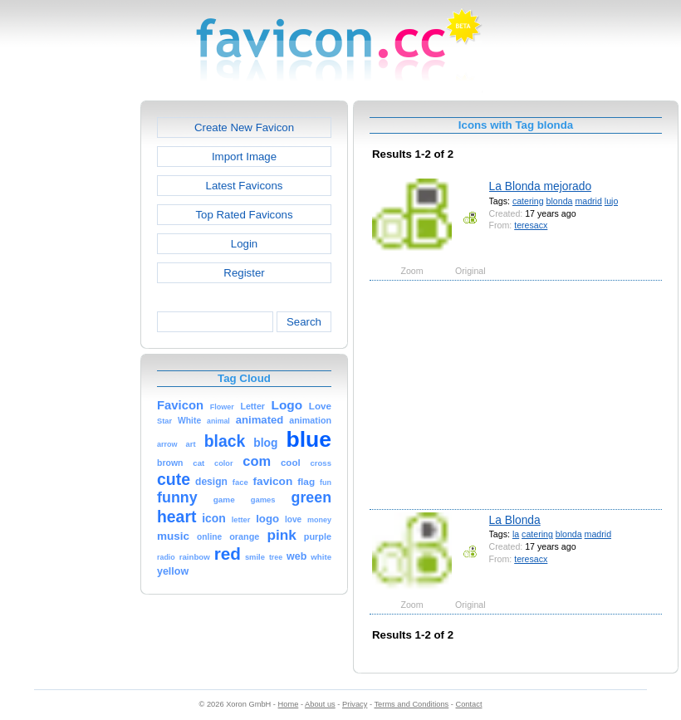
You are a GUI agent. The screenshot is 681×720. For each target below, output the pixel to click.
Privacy (354, 704)
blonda (559, 201)
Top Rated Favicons (243, 214)
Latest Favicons (244, 185)
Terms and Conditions (411, 704)
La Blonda (515, 520)
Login (244, 244)
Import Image (244, 156)
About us (320, 704)
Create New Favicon (244, 127)
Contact (469, 704)
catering (528, 201)
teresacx (530, 225)
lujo (612, 201)
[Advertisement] (68, 349)
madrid (588, 201)
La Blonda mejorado (540, 186)
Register (243, 273)
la (515, 534)
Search (304, 322)
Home (288, 704)
